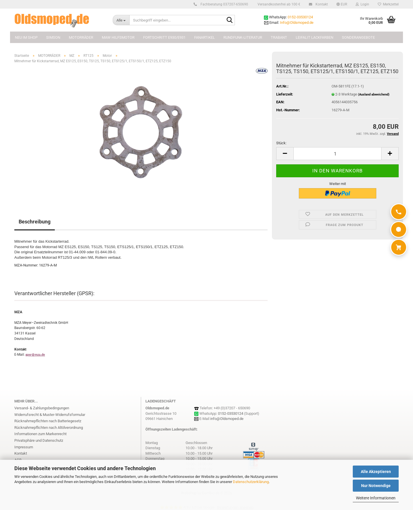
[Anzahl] (337, 153)
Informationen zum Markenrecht (40, 434)
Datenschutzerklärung (251, 482)
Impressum (23, 447)
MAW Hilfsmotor (118, 37)
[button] (341, 4)
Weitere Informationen (376, 498)
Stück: (281, 143)
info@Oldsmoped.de (226, 418)
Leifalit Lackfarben (314, 37)
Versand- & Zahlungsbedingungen (41, 408)
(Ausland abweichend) (373, 94)
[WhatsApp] (398, 229)
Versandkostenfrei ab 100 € (278, 4)
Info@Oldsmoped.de (296, 22)
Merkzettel (388, 4)
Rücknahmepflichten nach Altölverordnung (48, 427)
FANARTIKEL (204, 37)
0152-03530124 (300, 17)
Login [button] (362, 4)
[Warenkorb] (398, 247)
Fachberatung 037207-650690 (223, 4)
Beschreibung (34, 222)
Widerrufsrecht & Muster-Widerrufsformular (49, 414)
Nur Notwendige (376, 485)
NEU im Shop (26, 37)
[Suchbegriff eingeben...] (121, 20)
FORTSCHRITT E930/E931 (164, 37)
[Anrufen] (398, 211)
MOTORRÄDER (81, 37)
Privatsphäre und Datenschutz (38, 440)
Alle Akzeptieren (376, 471)
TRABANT (279, 37)
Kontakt (321, 4)
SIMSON (53, 37)
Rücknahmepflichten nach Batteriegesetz (47, 421)
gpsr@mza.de (35, 355)
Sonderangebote (358, 37)
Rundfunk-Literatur (242, 37)
